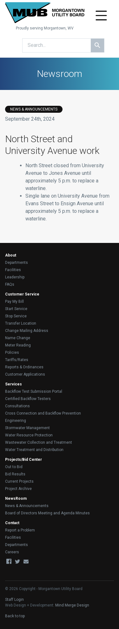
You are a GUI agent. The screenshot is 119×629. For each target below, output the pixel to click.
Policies (12, 352)
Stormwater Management (27, 428)
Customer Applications (25, 374)
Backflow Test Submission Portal (33, 391)
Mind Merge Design (72, 605)
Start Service (16, 309)
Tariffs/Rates (16, 360)
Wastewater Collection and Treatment (38, 442)
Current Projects (19, 481)
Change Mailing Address (26, 330)
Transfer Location (20, 323)
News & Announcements (27, 506)
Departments (16, 262)
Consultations (17, 406)
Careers (12, 552)
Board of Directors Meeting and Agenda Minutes (47, 513)
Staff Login (14, 599)
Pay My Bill (14, 301)
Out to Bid (14, 467)
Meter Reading (18, 345)
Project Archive (18, 488)
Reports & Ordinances (24, 367)
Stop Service (16, 316)
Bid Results (15, 474)
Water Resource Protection (29, 435)
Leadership (14, 277)
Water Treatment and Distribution (34, 450)
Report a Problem (20, 530)
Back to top (15, 616)
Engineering (15, 420)
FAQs (9, 284)
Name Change (17, 338)
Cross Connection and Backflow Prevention (43, 413)
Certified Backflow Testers (28, 399)
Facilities (13, 270)
